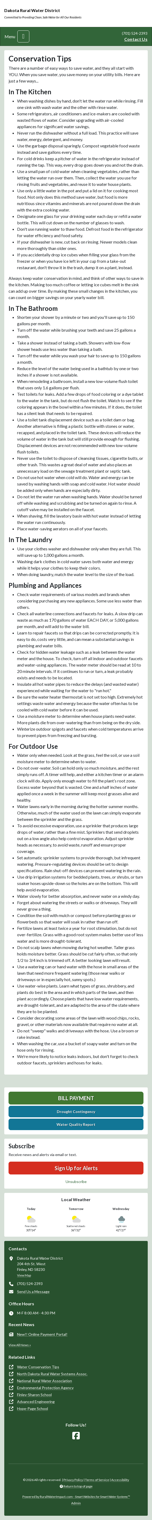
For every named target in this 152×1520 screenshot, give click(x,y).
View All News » (20, 1345)
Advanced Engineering (36, 1401)
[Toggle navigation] (23, 36)
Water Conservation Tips (38, 1367)
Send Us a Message (33, 1291)
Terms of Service (97, 1480)
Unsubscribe (76, 1181)
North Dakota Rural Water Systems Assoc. (52, 1374)
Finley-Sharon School (34, 1394)
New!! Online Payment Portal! (42, 1334)
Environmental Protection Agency (45, 1387)
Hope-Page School (32, 1408)
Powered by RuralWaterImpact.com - (76, 1497)
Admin (76, 1503)
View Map (24, 1275)
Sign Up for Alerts (76, 1168)
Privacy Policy (73, 1480)
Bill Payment (76, 1098)
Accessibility (120, 1480)
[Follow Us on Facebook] (76, 1435)
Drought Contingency (76, 1111)
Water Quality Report (76, 1124)
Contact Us (135, 39)
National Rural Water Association (44, 1380)
